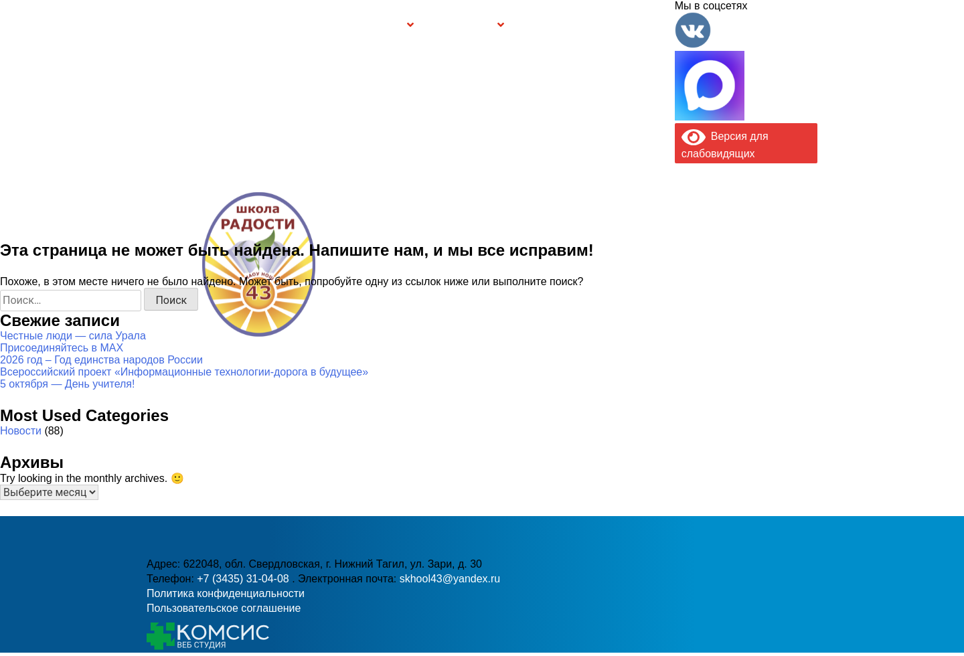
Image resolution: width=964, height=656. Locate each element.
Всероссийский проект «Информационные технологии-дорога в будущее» (184, 372)
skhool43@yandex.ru (628, 291)
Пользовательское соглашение (224, 608)
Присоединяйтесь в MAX (61, 347)
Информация (154, 24)
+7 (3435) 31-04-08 (436, 291)
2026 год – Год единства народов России (101, 359)
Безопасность (460, 25)
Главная (188, 25)
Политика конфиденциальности (226, 593)
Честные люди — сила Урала (73, 335)
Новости (21, 430)
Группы (385, 25)
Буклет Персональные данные (553, 25)
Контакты (645, 25)
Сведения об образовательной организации (262, 25)
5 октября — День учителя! (67, 384)
